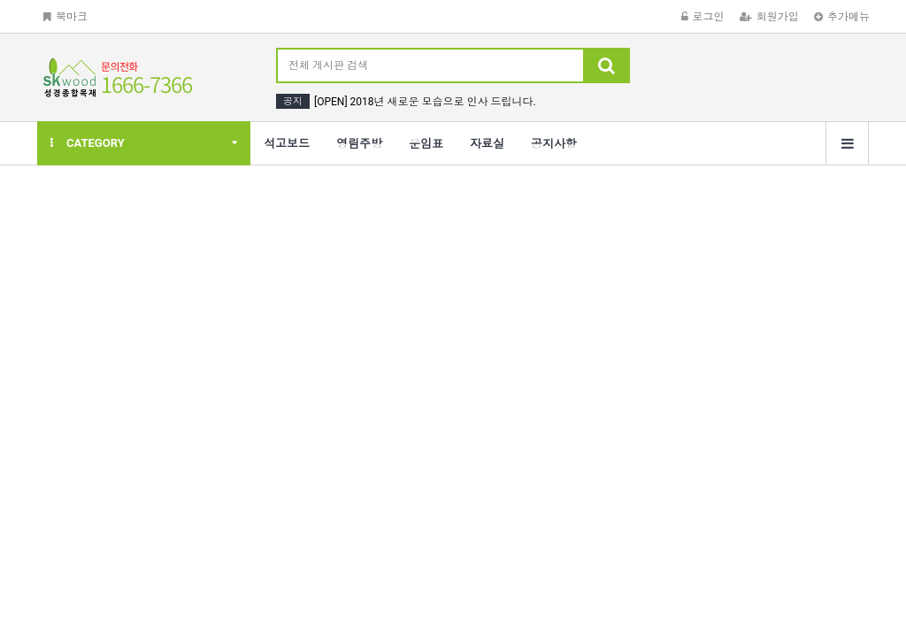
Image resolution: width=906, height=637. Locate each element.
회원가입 (769, 17)
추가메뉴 (842, 17)
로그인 (703, 17)
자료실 (487, 143)
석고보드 (287, 143)
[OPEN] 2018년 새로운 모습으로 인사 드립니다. (425, 102)
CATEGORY (87, 143)
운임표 (426, 143)
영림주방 (359, 143)
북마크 (65, 17)
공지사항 (554, 143)
